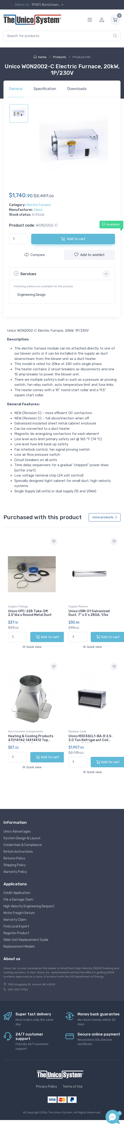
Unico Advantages (17, 831)
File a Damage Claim (18, 900)
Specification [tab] (45, 89)
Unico (38, 210)
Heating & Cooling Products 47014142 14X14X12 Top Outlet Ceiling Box (30, 740)
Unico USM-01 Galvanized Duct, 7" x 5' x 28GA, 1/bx (89, 613)
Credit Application (16, 893)
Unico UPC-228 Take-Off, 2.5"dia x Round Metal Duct (30, 613)
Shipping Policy (14, 865)
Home (40, 57)
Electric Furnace (38, 205)
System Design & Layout (21, 838)
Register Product (16, 933)
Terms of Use (73, 1087)
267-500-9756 (18, 989)
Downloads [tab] (77, 89)
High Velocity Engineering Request (28, 906)
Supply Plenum (78, 606)
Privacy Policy (46, 1087)
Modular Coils (77, 731)
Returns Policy (14, 858)
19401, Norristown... (45, 5)
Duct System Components (25, 731)
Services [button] (25, 273)
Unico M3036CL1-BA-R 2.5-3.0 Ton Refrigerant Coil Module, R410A (90, 740)
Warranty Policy (15, 872)
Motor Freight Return (19, 913)
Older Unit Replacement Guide (25, 940)
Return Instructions (18, 852)
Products (59, 57)
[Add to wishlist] (53, 541)
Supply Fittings (18, 606)
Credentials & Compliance (22, 845)
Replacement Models (19, 947)
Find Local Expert (16, 926)
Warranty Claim (14, 920)
